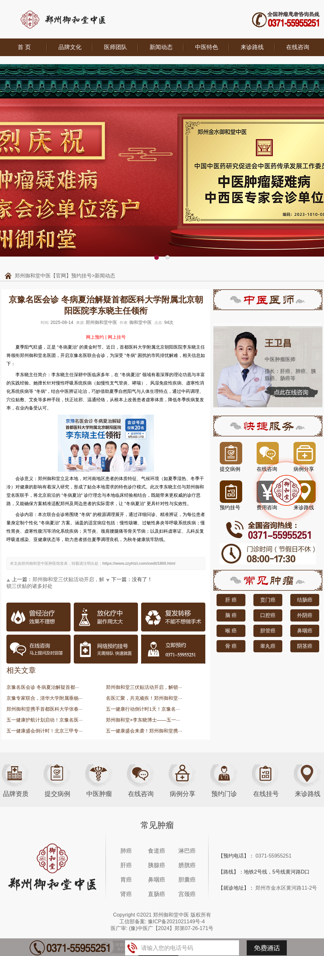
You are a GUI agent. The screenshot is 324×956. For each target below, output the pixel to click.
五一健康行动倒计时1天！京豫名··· (143, 709)
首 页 (24, 47)
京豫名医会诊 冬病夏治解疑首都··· (42, 687)
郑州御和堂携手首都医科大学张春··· (44, 709)
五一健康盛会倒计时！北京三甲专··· (44, 730)
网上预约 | (96, 337)
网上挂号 (117, 337)
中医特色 (206, 47)
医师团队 (115, 47)
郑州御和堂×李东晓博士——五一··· (143, 720)
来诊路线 (252, 47)
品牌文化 (69, 47)
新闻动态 (161, 47)
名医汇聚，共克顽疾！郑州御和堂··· (144, 698)
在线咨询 (297, 47)
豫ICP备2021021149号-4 (176, 921)
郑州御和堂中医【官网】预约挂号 (53, 275)
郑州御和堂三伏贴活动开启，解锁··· (144, 687)
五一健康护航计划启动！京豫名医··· (44, 720)
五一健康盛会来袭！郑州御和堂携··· (144, 730)
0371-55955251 (273, 856)
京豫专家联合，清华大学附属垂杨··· (44, 698)
